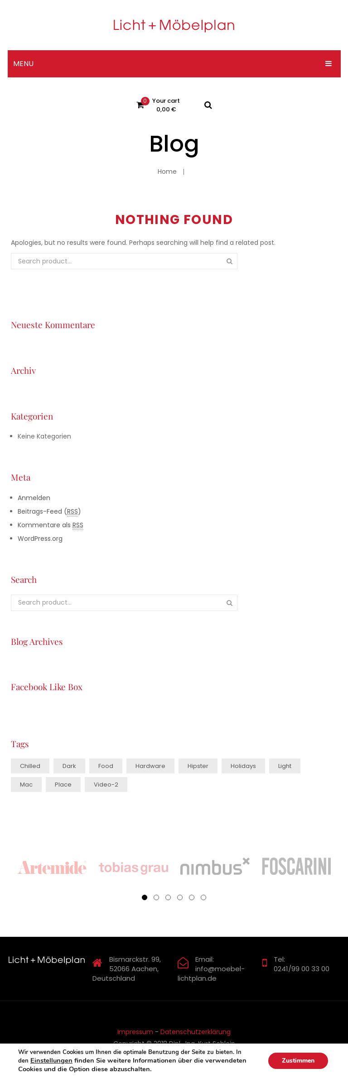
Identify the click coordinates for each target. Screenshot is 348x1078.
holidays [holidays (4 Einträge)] (243, 766)
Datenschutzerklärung (195, 1031)
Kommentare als (50, 525)
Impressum (135, 1031)
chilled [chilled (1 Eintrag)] (30, 766)
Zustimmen (298, 1060)
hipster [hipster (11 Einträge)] (198, 766)
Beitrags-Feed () (49, 511)
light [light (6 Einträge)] (284, 766)
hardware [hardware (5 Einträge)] (150, 766)
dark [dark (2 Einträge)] (69, 766)
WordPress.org (40, 538)
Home (167, 171)
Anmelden (34, 497)
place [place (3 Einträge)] (63, 784)
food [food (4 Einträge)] (105, 766)
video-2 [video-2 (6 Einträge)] (106, 784)
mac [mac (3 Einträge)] (26, 784)
